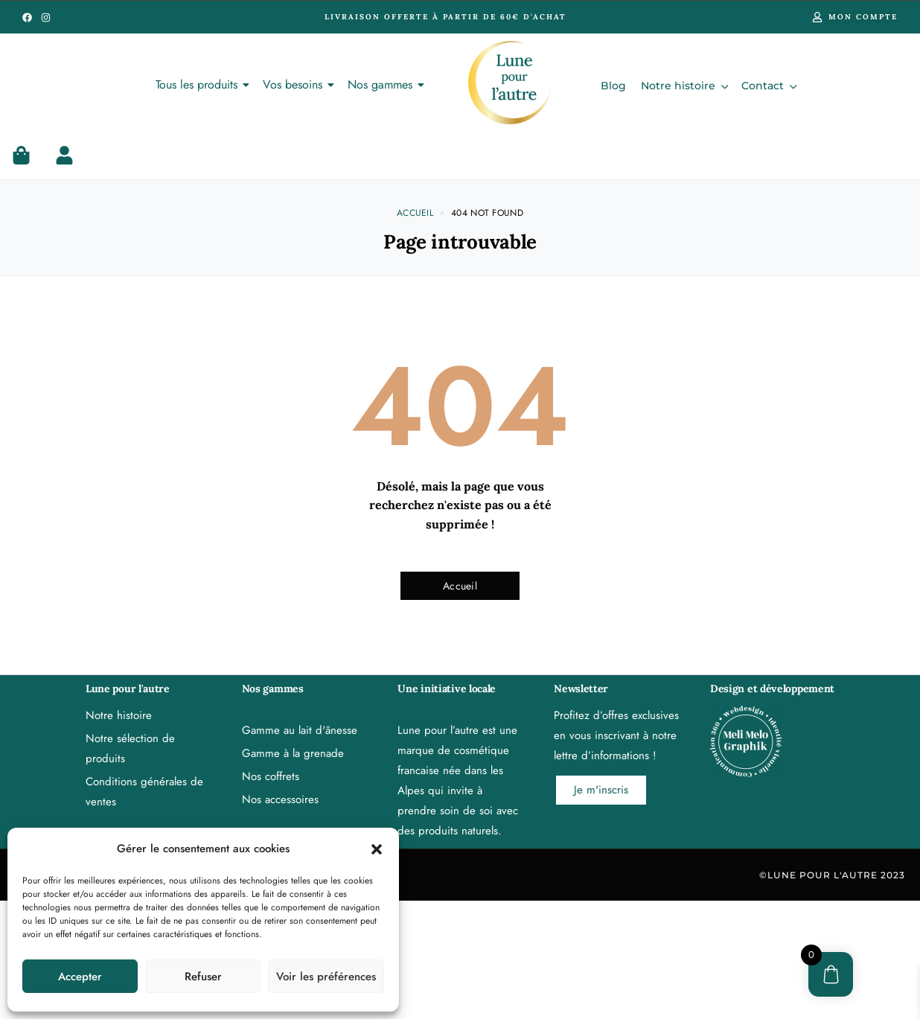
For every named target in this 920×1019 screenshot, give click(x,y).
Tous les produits (199, 84)
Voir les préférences (326, 976)
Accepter (80, 976)
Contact (768, 85)
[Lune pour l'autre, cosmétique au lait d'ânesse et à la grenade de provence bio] (509, 82)
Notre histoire (683, 85)
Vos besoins (295, 84)
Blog (613, 85)
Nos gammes (383, 84)
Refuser (203, 976)
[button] (376, 849)
